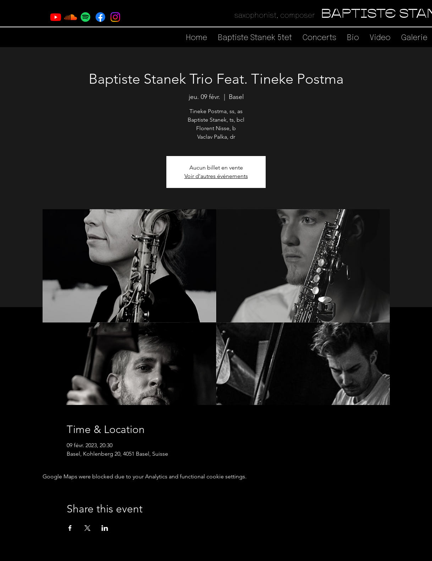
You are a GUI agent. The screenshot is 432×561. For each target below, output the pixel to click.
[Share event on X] (87, 528)
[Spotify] (85, 17)
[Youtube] (55, 17)
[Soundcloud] (70, 17)
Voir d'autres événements (216, 176)
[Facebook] (100, 17)
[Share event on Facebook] (70, 528)
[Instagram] (115, 17)
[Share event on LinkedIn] (104, 528)
